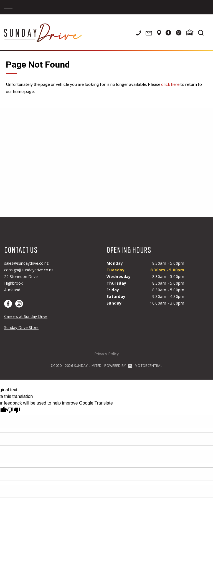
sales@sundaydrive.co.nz (26, 263)
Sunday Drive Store (21, 327)
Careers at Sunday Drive (25, 316)
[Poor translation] (13, 410)
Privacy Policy (106, 353)
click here (170, 84)
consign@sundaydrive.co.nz (28, 269)
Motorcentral (145, 365)
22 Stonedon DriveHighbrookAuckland (21, 283)
